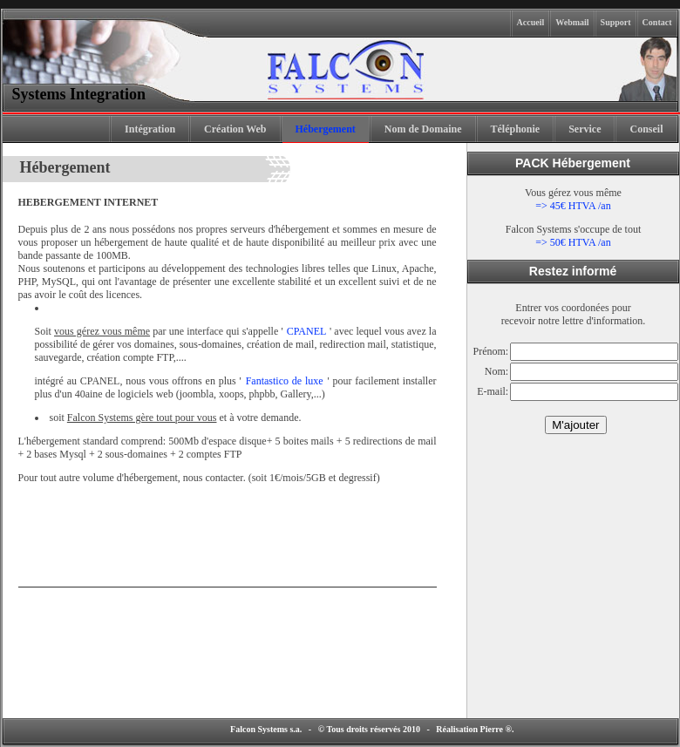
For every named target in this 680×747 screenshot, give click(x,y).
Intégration (150, 129)
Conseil (646, 129)
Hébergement (326, 129)
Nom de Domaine (423, 129)
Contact (657, 22)
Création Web (235, 129)
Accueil (531, 22)
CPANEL (307, 330)
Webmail (571, 22)
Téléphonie (516, 129)
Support (616, 22)
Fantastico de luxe (286, 380)
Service (584, 129)
